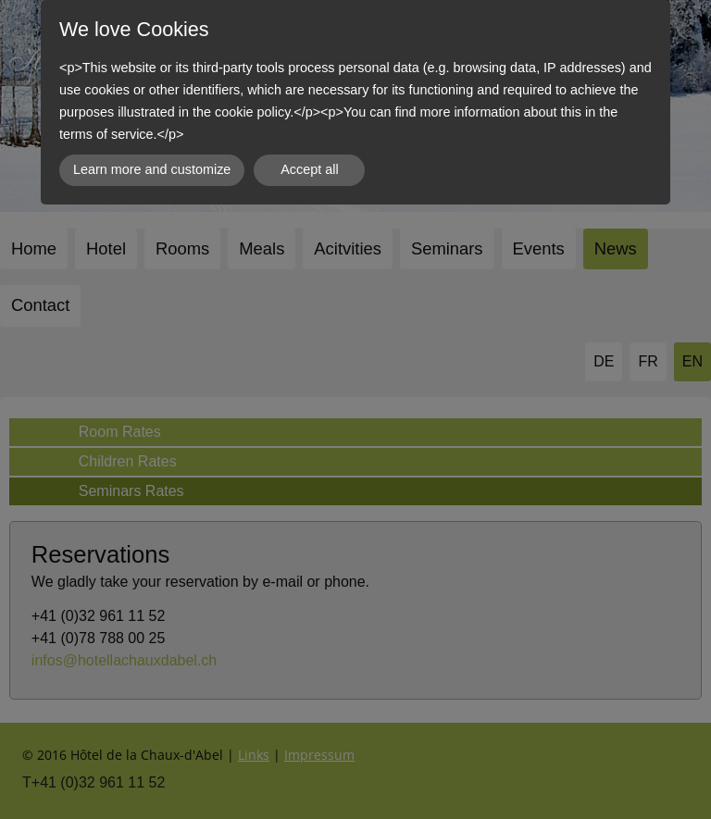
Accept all (309, 169)
